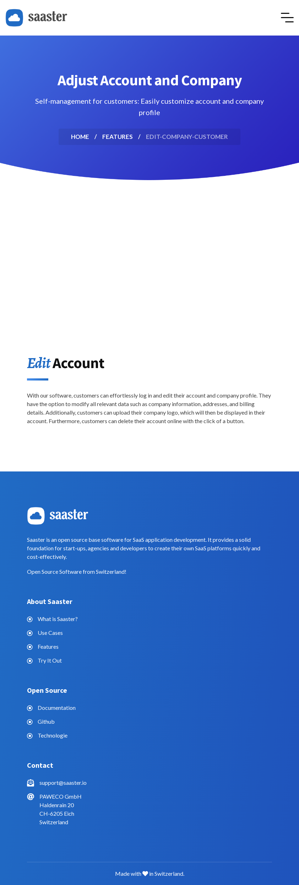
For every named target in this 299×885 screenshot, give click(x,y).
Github (46, 721)
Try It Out (50, 660)
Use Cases (50, 632)
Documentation (57, 707)
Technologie (52, 735)
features (117, 136)
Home (80, 136)
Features (48, 646)
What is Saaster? (58, 618)
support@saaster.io (63, 782)
